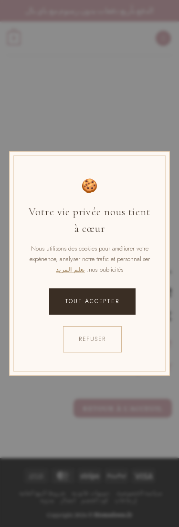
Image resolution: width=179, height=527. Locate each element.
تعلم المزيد (70, 269)
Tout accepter (92, 301)
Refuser (92, 339)
